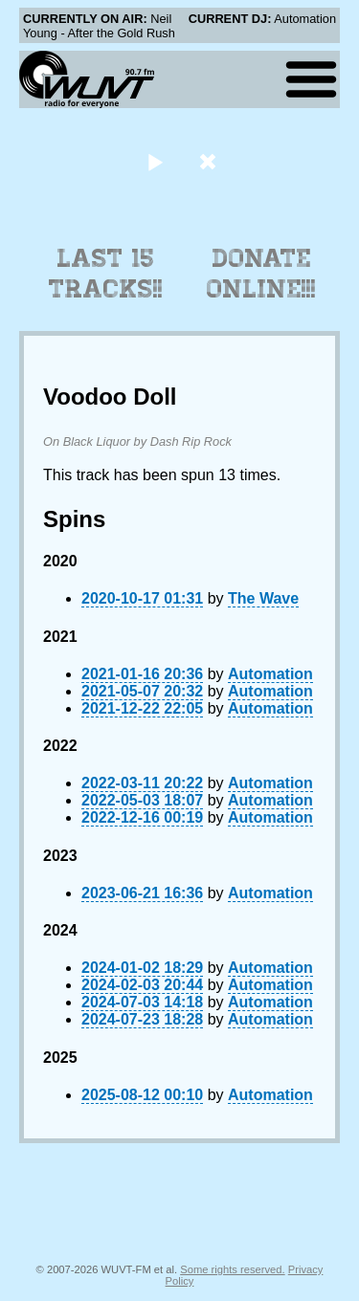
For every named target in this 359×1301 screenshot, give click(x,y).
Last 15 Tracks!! (106, 273)
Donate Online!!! (261, 273)
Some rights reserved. (232, 1269)
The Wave (263, 598)
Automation (270, 674)
